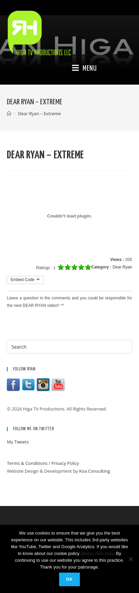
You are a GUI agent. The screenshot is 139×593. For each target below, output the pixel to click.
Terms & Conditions (27, 463)
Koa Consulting (94, 471)
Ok (69, 579)
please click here (97, 553)
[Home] (9, 113)
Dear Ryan (122, 267)
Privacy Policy (65, 463)
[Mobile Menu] (84, 68)
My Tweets (18, 442)
